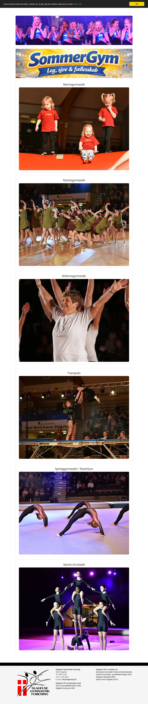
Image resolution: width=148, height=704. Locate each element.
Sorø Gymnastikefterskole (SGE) (68, 686)
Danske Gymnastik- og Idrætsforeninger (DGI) (114, 674)
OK (137, 4)
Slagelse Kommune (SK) (65, 688)
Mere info (78, 4)
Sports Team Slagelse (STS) (107, 679)
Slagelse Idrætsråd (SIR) (105, 677)
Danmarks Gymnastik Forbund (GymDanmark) (114, 672)
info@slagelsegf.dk (69, 679)
